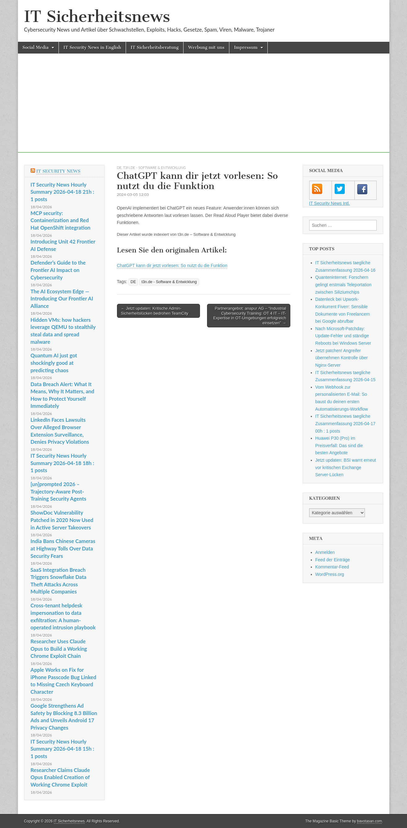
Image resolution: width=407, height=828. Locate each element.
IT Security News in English (92, 47)
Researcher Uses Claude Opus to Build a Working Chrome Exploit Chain (59, 648)
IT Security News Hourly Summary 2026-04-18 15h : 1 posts (62, 748)
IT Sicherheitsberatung (155, 47)
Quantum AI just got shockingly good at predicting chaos (54, 362)
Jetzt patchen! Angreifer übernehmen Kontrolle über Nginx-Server (341, 358)
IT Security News (58, 171)
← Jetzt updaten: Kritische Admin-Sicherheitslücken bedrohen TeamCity (154, 311)
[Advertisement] (203, 109)
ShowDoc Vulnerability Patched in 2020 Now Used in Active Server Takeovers (62, 519)
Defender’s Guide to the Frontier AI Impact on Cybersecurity (58, 269)
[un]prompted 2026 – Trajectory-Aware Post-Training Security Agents (58, 491)
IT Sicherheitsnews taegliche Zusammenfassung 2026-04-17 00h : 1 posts (345, 423)
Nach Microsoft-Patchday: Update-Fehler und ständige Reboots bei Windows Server (343, 336)
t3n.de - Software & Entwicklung (154, 168)
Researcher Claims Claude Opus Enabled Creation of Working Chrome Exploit (60, 777)
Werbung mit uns (206, 47)
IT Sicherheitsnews (97, 16)
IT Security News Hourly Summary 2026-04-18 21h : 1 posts (62, 191)
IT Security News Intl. (329, 203)
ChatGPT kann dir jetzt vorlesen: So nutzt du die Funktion (172, 265)
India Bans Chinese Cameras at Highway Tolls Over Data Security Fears (63, 548)
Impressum (246, 47)
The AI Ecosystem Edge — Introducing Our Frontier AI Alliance (62, 298)
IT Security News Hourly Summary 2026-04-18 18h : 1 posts (62, 462)
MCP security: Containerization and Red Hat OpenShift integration (61, 220)
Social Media (36, 47)
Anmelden (325, 552)
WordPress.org (329, 574)
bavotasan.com (369, 821)
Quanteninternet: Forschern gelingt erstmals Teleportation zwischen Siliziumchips (343, 284)
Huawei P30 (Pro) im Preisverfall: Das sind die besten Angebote (339, 445)
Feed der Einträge (332, 559)
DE (119, 168)
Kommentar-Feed (332, 566)
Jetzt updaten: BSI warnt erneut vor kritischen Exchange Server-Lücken (345, 467)
